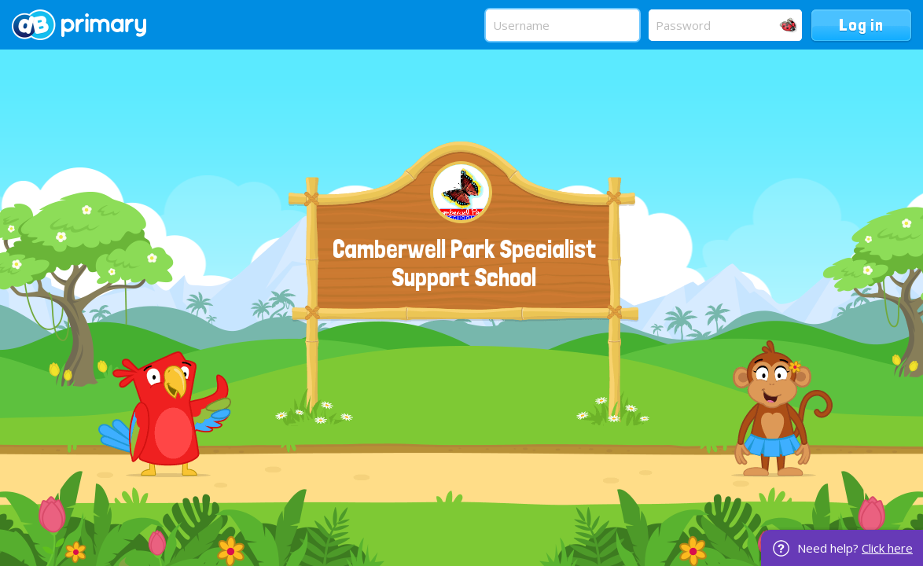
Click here (887, 548)
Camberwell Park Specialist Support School (464, 263)
